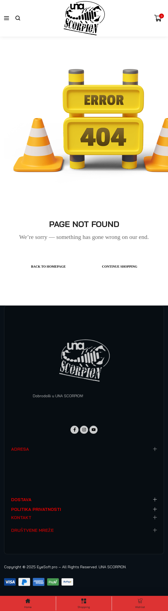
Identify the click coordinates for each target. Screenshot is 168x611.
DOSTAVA (21, 499)
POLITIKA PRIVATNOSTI (36, 509)
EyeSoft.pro (47, 566)
